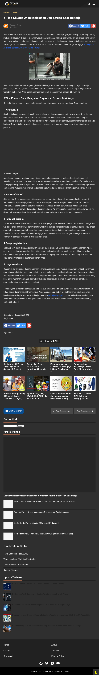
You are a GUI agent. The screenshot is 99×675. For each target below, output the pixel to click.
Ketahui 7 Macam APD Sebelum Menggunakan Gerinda (82, 397)
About (54, 645)
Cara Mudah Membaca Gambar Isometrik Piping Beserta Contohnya (40, 495)
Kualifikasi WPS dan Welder (15, 564)
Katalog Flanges (10, 570)
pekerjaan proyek (56, 295)
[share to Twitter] (85, 26)
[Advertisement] (49, 150)
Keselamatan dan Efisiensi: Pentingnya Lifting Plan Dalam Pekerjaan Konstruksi (61, 368)
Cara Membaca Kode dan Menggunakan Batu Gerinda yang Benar (60, 397)
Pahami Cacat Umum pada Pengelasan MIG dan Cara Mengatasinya (41, 605)
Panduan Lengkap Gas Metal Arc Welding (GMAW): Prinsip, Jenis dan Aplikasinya (46, 626)
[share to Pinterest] (93, 26)
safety (10, 333)
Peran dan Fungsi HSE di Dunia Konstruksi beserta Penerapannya (36, 368)
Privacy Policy (57, 656)
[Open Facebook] (41, 663)
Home (6, 645)
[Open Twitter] (46, 663)
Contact (6, 650)
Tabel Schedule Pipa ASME (15, 554)
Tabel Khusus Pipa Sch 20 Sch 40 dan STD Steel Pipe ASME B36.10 (44, 501)
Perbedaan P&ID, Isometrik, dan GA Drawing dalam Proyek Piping (43, 534)
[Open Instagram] (52, 663)
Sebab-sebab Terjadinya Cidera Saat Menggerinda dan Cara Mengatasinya (83, 369)
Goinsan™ (66, 671)
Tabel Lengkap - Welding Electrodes (19, 559)
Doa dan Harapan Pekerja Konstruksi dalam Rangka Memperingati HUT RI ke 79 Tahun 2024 (51, 615)
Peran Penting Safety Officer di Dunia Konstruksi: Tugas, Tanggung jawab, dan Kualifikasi (14, 398)
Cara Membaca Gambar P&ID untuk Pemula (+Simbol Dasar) (38, 584)
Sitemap (55, 650)
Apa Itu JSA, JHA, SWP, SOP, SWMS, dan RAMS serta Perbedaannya (37, 397)
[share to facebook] (74, 26)
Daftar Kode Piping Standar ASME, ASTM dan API (36, 523)
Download (8, 656)
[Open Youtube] (58, 663)
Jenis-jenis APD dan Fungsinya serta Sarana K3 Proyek (13, 366)
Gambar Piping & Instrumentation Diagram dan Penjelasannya (41, 512)
